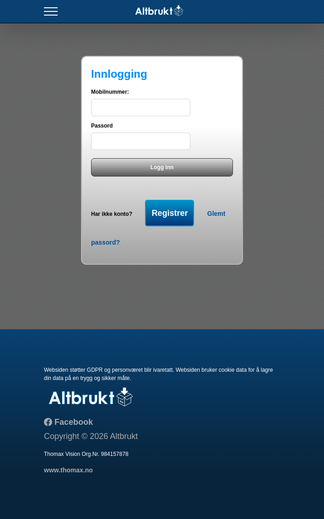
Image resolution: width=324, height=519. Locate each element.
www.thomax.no (68, 470)
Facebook (72, 422)
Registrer (169, 213)
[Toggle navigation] (51, 12)
